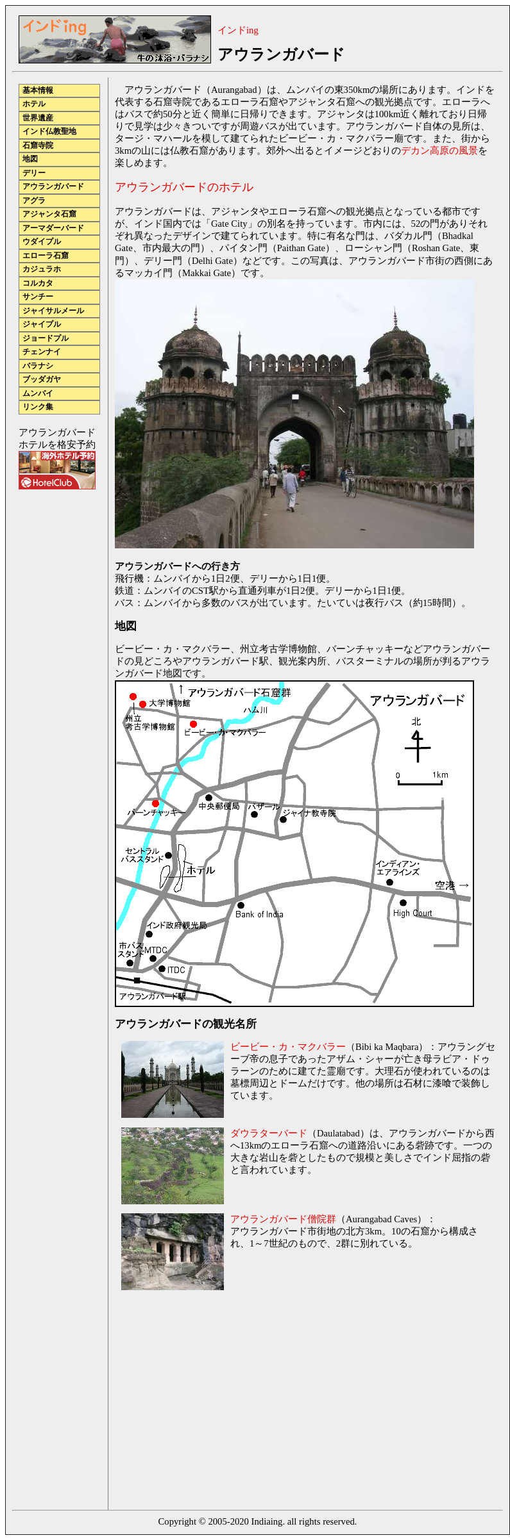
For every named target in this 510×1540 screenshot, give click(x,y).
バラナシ (37, 366)
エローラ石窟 (45, 256)
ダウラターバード (268, 1133)
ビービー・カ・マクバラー (288, 1047)
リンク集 (37, 407)
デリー (34, 173)
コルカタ (37, 283)
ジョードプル (45, 338)
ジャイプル (41, 324)
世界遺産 (37, 118)
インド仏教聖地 (49, 131)
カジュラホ (41, 269)
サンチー (37, 297)
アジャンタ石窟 (49, 214)
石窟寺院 (37, 146)
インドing (238, 30)
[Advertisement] (222, 1401)
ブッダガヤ (41, 379)
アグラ (34, 201)
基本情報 (37, 90)
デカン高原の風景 (439, 150)
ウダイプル (41, 242)
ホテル (34, 104)
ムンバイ (37, 393)
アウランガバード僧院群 (283, 1219)
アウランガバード (53, 187)
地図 (30, 159)
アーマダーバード (53, 228)
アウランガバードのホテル (184, 187)
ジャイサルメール (53, 311)
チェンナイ (41, 352)
